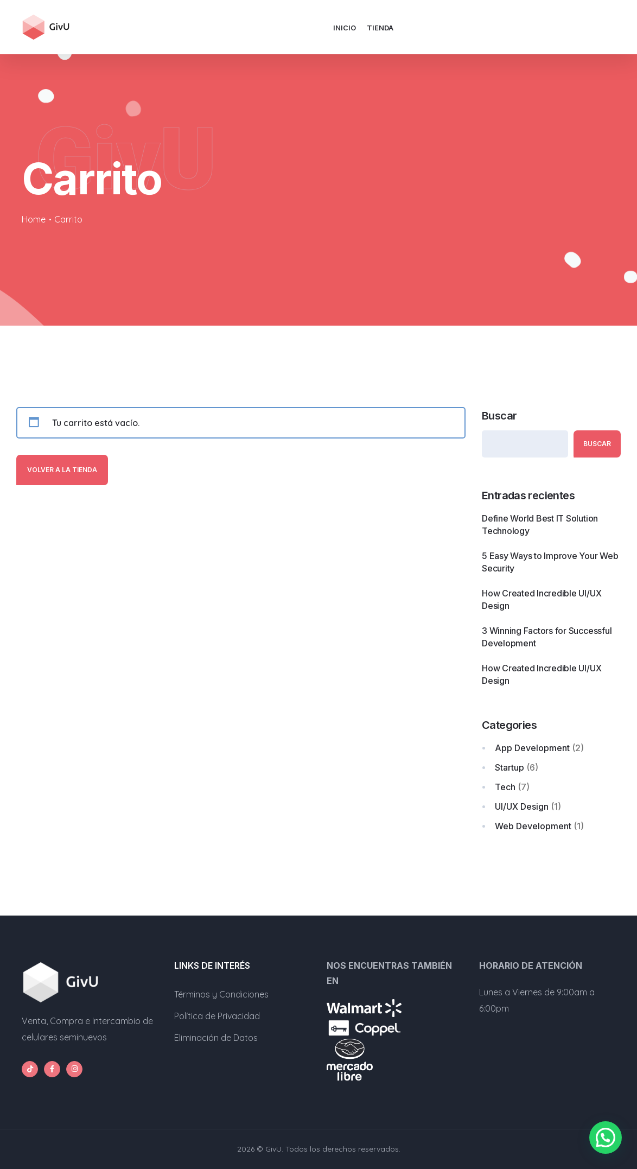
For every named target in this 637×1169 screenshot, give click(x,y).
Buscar (499, 415)
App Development (532, 747)
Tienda (380, 27)
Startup (509, 767)
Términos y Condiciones (221, 994)
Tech (505, 787)
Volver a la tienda (62, 470)
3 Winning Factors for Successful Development (546, 637)
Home (34, 219)
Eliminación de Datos (216, 1037)
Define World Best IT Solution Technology (540, 524)
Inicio (344, 27)
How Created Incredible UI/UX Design (541, 599)
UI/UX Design (522, 806)
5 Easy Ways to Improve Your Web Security (550, 562)
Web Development (533, 826)
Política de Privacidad (217, 1016)
